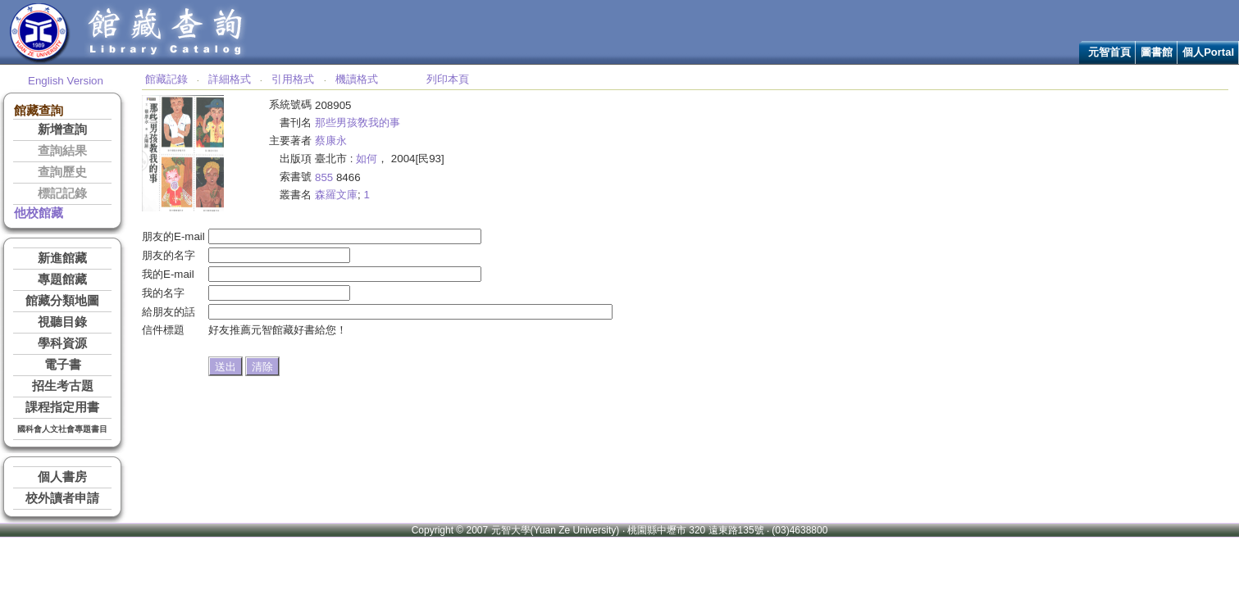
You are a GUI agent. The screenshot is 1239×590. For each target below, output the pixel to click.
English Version (65, 81)
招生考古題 (62, 386)
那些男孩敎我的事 (357, 122)
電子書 (62, 364)
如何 (366, 158)
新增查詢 (62, 129)
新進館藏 (62, 258)
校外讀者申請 (62, 498)
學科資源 (62, 343)
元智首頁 (1109, 52)
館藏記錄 (166, 79)
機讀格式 (356, 79)
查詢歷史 (62, 172)
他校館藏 (38, 213)
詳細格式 (229, 79)
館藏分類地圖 (62, 300)
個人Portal (1208, 52)
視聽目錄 (62, 322)
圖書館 (1157, 52)
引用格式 (292, 79)
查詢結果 (62, 150)
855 (324, 177)
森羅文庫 (336, 194)
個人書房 (62, 476)
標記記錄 (62, 193)
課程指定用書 (62, 407)
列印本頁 (447, 79)
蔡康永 (331, 140)
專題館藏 (62, 279)
